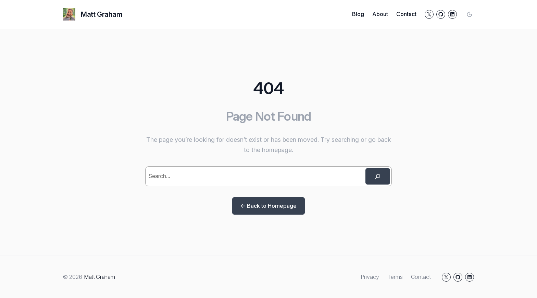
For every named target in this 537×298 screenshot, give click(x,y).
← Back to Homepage (268, 205)
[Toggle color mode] (469, 14)
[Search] (377, 176)
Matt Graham (102, 14)
